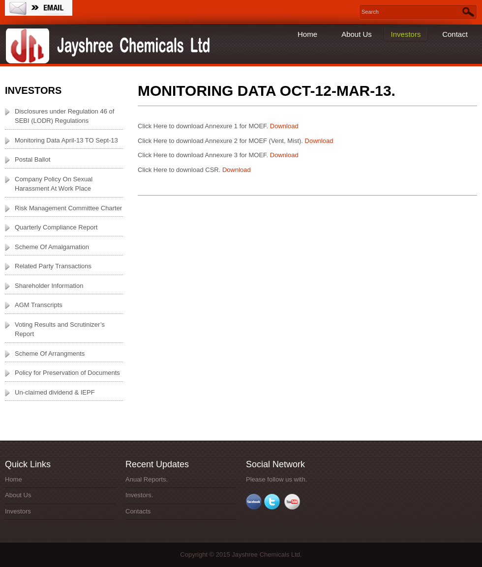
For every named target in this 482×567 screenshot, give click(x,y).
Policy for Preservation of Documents (67, 372)
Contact (455, 34)
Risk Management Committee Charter (68, 208)
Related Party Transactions (53, 266)
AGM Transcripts (38, 305)
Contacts (138, 511)
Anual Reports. (146, 479)
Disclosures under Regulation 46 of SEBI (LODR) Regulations (64, 116)
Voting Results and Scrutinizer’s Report (60, 329)
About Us (356, 34)
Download (283, 126)
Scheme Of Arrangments (50, 353)
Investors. (139, 495)
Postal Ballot (32, 159)
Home (307, 34)
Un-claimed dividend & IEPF (55, 392)
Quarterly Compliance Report (56, 227)
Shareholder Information (49, 285)
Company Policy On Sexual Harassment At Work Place (53, 184)
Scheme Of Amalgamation (52, 247)
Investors (406, 34)
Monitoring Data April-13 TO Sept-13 (66, 140)
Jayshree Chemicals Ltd (110, 46)
